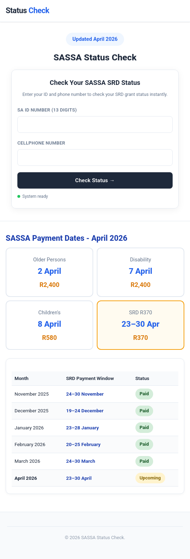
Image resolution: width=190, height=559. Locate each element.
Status (27, 10)
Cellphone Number (41, 143)
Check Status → (95, 180)
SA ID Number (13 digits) (47, 110)
